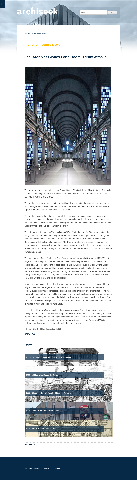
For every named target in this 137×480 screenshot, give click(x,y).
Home (27, 33)
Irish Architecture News (38, 33)
